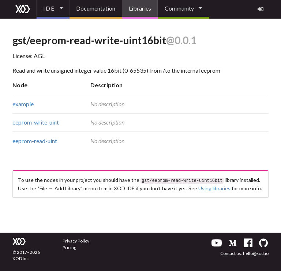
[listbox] (53, 9)
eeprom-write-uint (35, 122)
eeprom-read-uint (34, 140)
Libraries (140, 8)
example (23, 103)
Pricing (69, 246)
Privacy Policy (76, 240)
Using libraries (214, 187)
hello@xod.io (256, 252)
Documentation (95, 8)
